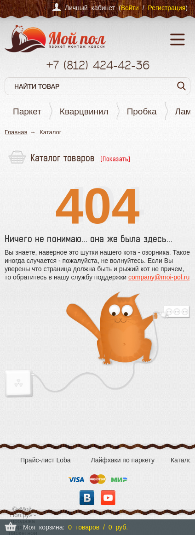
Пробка (142, 111)
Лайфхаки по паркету (123, 460)
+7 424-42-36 (97, 65)
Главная (16, 132)
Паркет (27, 111)
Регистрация (166, 7)
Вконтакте (87, 497)
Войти (130, 7)
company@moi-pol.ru (158, 277)
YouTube (108, 497)
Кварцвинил (84, 111)
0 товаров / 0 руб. (98, 527)
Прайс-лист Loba (45, 460)
